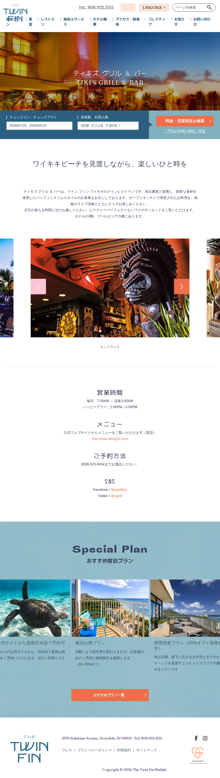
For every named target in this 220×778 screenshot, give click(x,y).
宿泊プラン (13, 21)
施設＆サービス (74, 21)
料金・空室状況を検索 (185, 121)
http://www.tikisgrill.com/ (110, 439)
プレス (67, 750)
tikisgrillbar (119, 489)
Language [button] (153, 7)
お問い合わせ (202, 21)
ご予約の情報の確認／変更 (185, 131)
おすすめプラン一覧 (108, 695)
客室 (30, 21)
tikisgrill (116, 496)
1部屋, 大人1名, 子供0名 (98, 125)
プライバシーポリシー (94, 750)
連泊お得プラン (90, 642)
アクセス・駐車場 (128, 21)
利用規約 (124, 750)
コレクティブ (156, 21)
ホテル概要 (100, 21)
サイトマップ (146, 750)
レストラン (48, 21)
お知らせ (179, 21)
